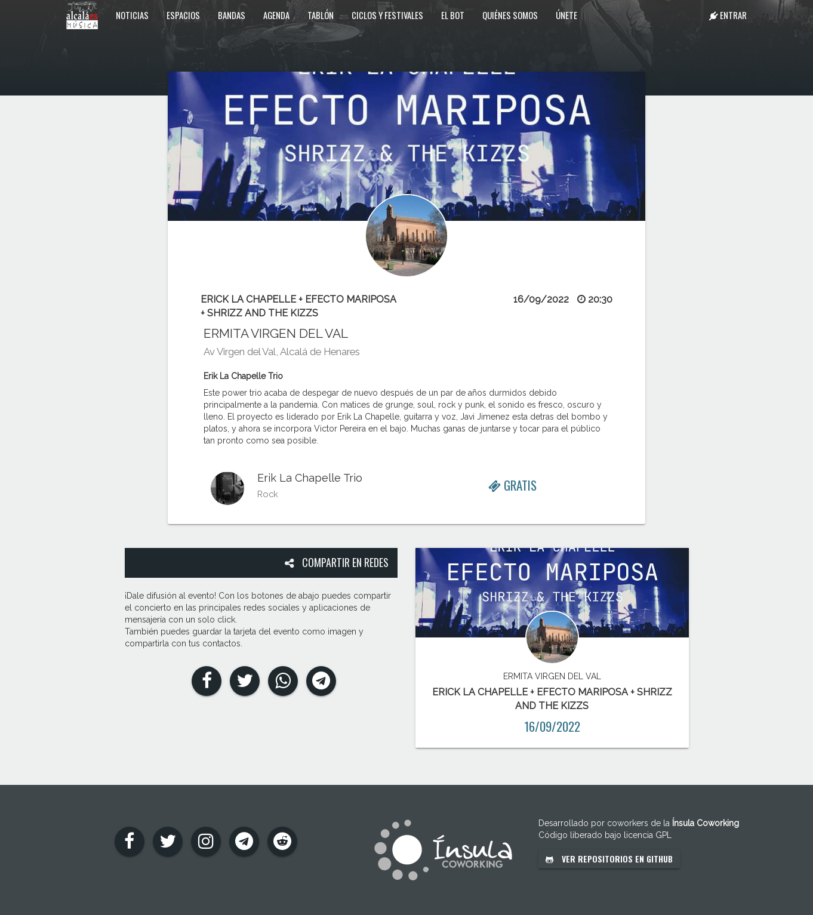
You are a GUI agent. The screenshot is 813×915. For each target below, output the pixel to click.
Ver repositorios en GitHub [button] (609, 858)
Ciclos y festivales (387, 14)
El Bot (452, 14)
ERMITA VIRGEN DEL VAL (276, 333)
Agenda (276, 14)
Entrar (728, 14)
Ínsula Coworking (705, 823)
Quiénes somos (510, 14)
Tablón (320, 14)
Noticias (132, 14)
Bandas (231, 14)
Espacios (183, 14)
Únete (566, 14)
